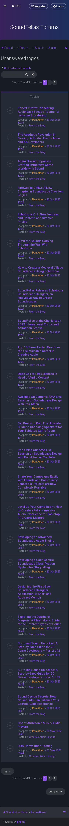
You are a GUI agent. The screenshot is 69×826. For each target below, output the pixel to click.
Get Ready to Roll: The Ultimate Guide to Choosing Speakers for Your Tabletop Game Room (40, 426)
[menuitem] (16, 6)
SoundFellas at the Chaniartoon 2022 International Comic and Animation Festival (39, 324)
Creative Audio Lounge (42, 736)
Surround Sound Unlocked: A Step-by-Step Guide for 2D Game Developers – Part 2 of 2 (39, 646)
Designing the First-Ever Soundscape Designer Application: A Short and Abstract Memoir (34, 592)
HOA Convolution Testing (35, 746)
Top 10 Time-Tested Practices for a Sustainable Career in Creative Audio (39, 350)
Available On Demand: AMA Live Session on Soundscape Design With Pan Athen (40, 400)
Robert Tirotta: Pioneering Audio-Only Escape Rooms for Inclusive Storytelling (38, 111)
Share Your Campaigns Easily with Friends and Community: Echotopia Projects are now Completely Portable (38, 482)
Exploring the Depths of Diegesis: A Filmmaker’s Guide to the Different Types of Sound (39, 620)
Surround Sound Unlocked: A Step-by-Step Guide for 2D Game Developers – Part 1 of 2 (39, 673)
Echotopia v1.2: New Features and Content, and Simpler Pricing (38, 217)
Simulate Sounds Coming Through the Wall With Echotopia (35, 244)
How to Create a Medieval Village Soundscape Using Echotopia (40, 269)
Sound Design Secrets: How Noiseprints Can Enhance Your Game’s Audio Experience (38, 700)
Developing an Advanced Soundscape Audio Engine (36, 538)
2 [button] (49, 82)
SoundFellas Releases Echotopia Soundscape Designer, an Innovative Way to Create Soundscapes (40, 296)
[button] (54, 82)
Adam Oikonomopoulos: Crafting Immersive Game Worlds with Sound (35, 164)
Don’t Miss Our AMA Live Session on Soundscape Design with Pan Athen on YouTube (40, 453)
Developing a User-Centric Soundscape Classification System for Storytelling (36, 563)
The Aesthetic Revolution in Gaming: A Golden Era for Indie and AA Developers (39, 138)
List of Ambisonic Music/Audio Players (39, 724)
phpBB (21, 821)
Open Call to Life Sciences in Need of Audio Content (37, 375)
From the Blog (37, 125)
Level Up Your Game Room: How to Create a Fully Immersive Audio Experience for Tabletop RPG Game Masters (40, 512)
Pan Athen (38, 119)
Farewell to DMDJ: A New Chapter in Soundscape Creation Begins (40, 191)
